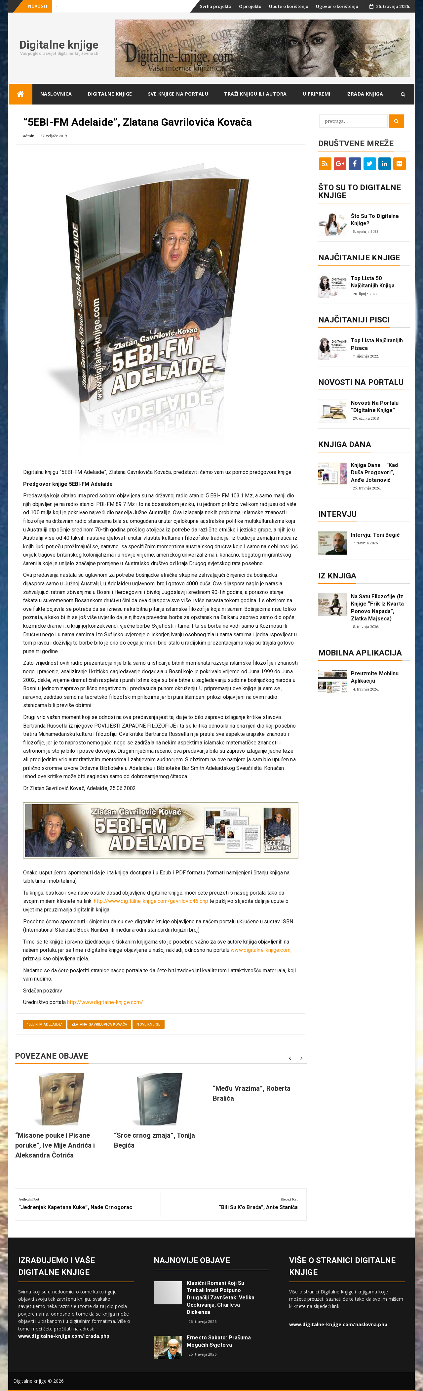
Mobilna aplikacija (360, 652)
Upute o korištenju (288, 6)
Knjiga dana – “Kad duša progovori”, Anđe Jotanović (374, 472)
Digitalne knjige (59, 44)
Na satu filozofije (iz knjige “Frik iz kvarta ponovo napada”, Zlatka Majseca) (377, 607)
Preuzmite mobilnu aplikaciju (375, 677)
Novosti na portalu (361, 382)
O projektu (250, 6)
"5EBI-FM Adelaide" (44, 1024)
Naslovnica (56, 94)
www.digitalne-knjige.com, (261, 950)
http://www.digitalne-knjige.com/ (105, 1002)
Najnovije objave (192, 1260)
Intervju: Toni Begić (375, 535)
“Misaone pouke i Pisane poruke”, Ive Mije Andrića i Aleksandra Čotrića (55, 1145)
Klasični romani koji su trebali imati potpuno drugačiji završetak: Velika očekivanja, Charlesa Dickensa (220, 1297)
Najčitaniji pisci (354, 319)
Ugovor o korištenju (337, 6)
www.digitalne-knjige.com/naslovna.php (338, 1324)
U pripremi (316, 94)
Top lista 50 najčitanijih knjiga (373, 282)
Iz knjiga (337, 575)
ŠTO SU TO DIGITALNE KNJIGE (359, 191)
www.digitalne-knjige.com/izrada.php (64, 1336)
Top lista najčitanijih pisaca (377, 344)
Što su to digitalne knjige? (375, 220)
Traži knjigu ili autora (255, 94)
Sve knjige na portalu (178, 94)
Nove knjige (148, 1024)
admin (29, 135)
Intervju (337, 514)
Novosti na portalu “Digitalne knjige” (375, 406)
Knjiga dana (344, 444)
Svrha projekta (215, 6)
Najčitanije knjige (359, 257)
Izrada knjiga (364, 94)
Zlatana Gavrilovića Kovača (99, 1024)
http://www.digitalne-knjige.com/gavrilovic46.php (151, 901)
